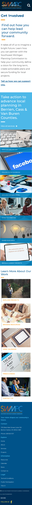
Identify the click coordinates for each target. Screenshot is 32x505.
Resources (8, 28)
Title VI (3, 486)
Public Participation (7, 482)
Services (15, 5)
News (17, 39)
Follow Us (5, 502)
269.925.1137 (10, 433)
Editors (3, 497)
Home (3, 441)
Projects (7, 16)
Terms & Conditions (7, 478)
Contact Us (4, 471)
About (5, 5)
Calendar (7, 39)
